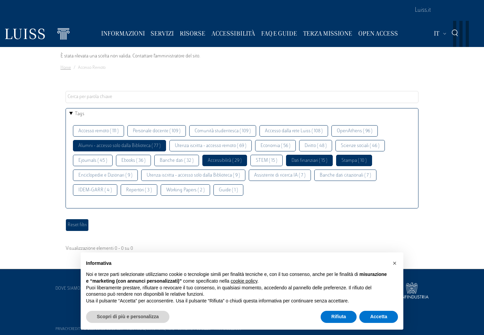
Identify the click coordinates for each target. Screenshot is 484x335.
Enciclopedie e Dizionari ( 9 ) (105, 175)
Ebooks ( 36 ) (133, 160)
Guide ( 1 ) (228, 190)
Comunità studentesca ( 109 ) (223, 131)
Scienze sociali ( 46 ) (360, 145)
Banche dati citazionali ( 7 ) (345, 175)
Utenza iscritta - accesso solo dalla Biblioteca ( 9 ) (193, 175)
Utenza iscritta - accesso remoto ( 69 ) (210, 145)
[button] (394, 263)
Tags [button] (79, 113)
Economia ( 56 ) (275, 145)
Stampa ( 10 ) (354, 160)
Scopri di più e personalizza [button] (128, 316)
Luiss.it (423, 10)
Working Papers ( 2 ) (185, 190)
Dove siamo (67, 289)
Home (66, 68)
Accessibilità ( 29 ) (225, 160)
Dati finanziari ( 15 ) (309, 160)
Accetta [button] (378, 316)
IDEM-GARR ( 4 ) (95, 190)
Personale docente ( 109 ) (156, 131)
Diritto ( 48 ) (316, 145)
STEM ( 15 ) (266, 160)
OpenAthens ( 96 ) (354, 131)
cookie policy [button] (244, 281)
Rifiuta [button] (338, 316)
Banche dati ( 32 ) (177, 160)
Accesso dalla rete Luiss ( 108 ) (294, 131)
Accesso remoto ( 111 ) (98, 131)
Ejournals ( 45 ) (92, 160)
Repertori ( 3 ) (139, 190)
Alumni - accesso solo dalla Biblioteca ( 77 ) (119, 145)
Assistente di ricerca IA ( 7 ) (280, 175)
